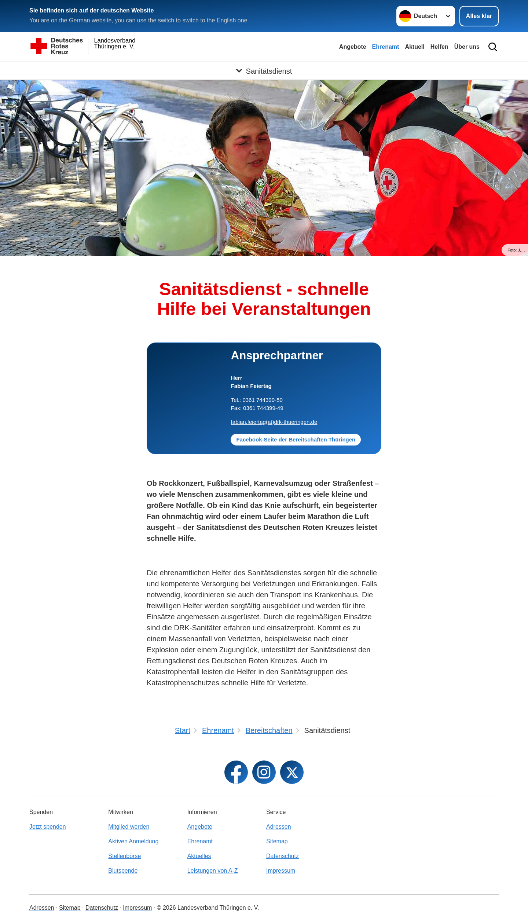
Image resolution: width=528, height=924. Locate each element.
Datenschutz (282, 856)
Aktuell (414, 47)
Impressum (280, 871)
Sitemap (277, 841)
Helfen (439, 47)
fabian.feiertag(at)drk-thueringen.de (274, 422)
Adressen (278, 827)
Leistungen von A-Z (212, 871)
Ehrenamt (385, 47)
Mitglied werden (128, 827)
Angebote (352, 47)
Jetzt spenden (47, 827)
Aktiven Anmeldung (133, 841)
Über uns (467, 47)
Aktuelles (199, 856)
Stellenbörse (124, 856)
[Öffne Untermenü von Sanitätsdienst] (264, 71)
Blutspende (123, 871)
